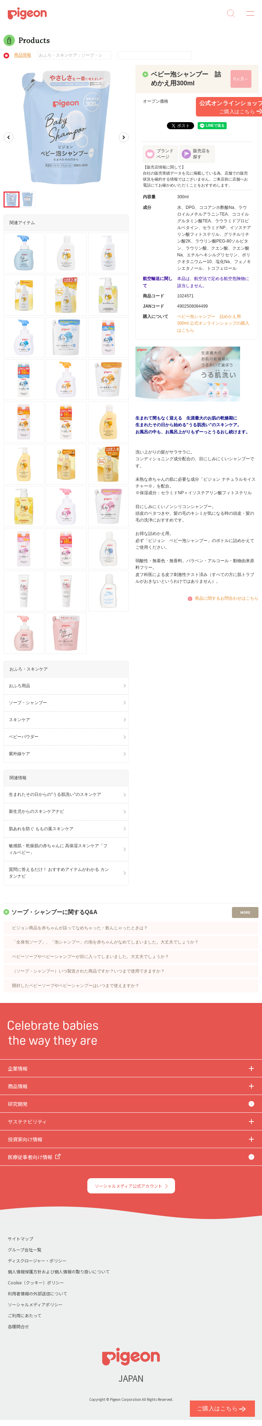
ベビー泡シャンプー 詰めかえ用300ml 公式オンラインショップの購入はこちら (213, 323)
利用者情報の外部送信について (37, 1293)
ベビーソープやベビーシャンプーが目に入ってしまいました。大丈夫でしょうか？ (90, 956)
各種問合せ (18, 1326)
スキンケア (19, 719)
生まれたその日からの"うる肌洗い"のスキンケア (55, 794)
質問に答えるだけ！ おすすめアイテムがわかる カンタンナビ (59, 873)
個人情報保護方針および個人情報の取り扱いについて (59, 1271)
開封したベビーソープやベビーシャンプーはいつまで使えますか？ (75, 985)
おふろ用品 (19, 685)
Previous (8, 137)
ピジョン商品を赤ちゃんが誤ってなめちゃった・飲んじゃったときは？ (80, 927)
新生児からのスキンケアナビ (36, 811)
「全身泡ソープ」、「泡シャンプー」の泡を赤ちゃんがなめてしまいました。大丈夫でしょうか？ (105, 942)
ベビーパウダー (24, 736)
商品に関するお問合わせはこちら (226, 598)
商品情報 (22, 55)
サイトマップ (20, 1239)
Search (231, 13)
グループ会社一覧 (24, 1250)
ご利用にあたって (24, 1315)
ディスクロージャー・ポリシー (37, 1260)
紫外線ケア (19, 753)
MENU (247, 13)
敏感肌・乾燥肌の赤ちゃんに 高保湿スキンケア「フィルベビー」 (58, 849)
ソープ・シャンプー (28, 702)
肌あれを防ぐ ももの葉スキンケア (41, 828)
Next (124, 137)
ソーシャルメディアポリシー (35, 1304)
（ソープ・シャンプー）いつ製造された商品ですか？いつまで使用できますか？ (88, 971)
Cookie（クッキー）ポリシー (36, 1282)
